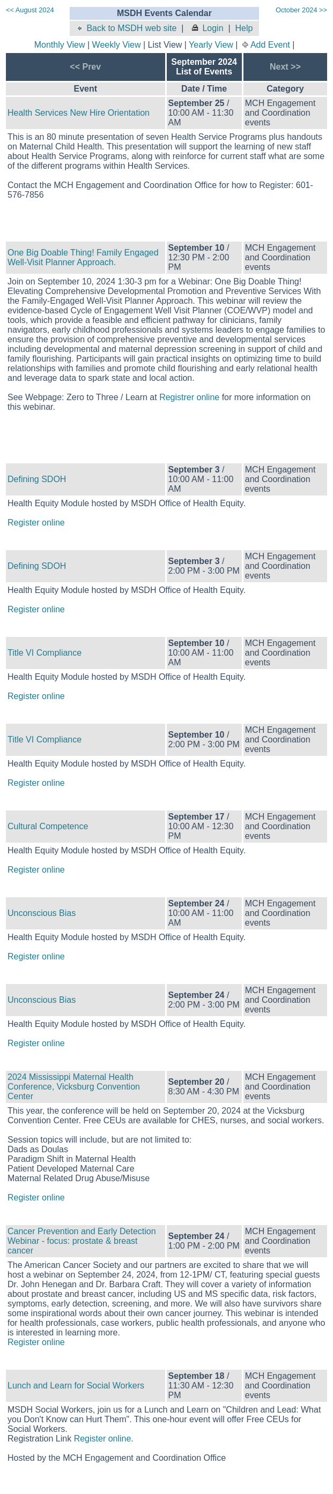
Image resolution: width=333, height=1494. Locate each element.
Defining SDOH (37, 479)
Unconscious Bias (42, 913)
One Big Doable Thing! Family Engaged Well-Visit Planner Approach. (83, 257)
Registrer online (189, 397)
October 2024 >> (301, 10)
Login (207, 28)
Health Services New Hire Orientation (79, 112)
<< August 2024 (30, 10)
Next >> (285, 66)
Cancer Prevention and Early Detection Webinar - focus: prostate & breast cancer (82, 1241)
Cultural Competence (48, 826)
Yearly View (211, 44)
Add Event (270, 44)
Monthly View (59, 44)
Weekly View (116, 44)
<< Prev (85, 66)
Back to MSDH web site (125, 28)
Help (244, 28)
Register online (36, 522)
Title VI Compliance (45, 652)
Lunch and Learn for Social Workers (76, 1385)
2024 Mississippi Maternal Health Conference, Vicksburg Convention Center (74, 1086)
